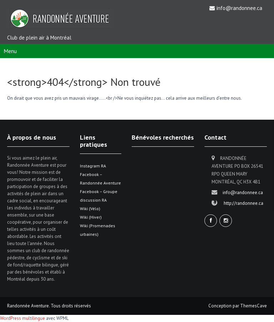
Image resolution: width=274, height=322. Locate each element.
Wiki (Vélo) (90, 208)
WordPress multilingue (22, 318)
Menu (10, 50)
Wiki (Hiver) (91, 217)
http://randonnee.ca (243, 203)
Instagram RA (93, 165)
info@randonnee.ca (239, 8)
